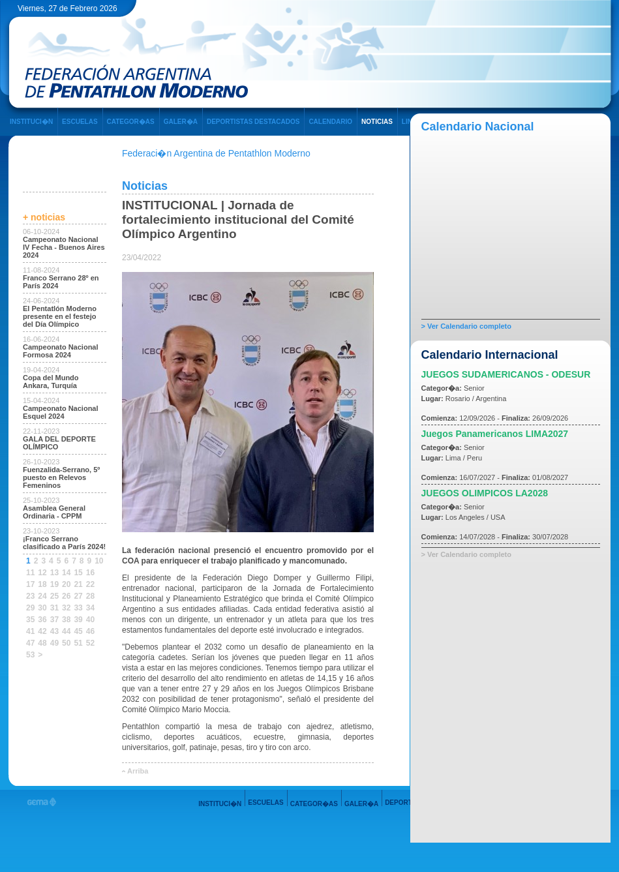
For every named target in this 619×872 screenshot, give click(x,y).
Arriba (137, 771)
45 (78, 631)
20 (66, 584)
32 (66, 607)
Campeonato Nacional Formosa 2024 (60, 351)
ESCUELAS (79, 121)
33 (78, 607)
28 (90, 596)
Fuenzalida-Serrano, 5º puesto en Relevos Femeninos (61, 477)
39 (78, 619)
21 (78, 584)
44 (66, 631)
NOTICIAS (377, 121)
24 (42, 596)
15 (78, 572)
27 (78, 596)
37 (54, 619)
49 (54, 643)
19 (54, 584)
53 (30, 654)
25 (54, 596)
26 (66, 596)
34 (90, 607)
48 (42, 643)
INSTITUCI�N (31, 121)
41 (30, 631)
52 (90, 643)
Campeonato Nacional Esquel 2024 (60, 412)
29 (30, 607)
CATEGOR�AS (131, 121)
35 (30, 619)
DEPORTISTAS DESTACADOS (253, 121)
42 (42, 631)
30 (42, 607)
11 (30, 572)
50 (66, 643)
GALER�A (181, 121)
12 (42, 572)
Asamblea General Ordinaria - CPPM (54, 512)
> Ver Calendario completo (466, 326)
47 (30, 643)
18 (42, 584)
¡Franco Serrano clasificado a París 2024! (64, 542)
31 (54, 607)
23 (30, 596)
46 (90, 631)
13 (54, 572)
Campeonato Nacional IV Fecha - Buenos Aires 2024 (64, 247)
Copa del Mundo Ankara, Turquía (51, 381)
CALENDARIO (330, 121)
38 (66, 619)
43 (54, 631)
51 (78, 643)
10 (99, 560)
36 (42, 619)
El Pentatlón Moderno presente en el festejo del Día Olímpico (60, 316)
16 (90, 572)
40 (90, 619)
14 (66, 572)
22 (90, 584)
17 (30, 584)
